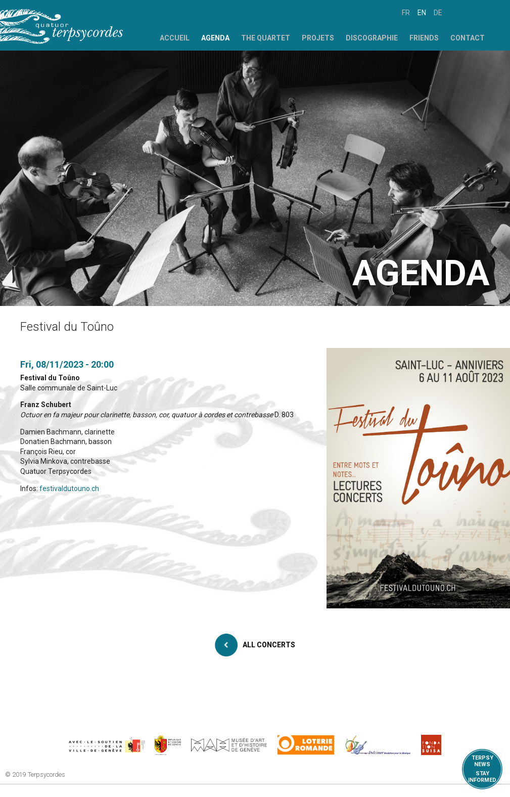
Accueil (175, 38)
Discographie (372, 38)
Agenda (215, 38)
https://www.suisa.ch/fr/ (431, 745)
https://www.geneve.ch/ (107, 745)
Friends (424, 38)
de (438, 13)
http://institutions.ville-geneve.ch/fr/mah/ (229, 745)
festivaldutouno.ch (69, 488)
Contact (467, 38)
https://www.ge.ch (168, 745)
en (422, 13)
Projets (318, 38)
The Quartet (265, 38)
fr (406, 13)
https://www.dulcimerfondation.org (378, 745)
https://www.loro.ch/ (306, 745)
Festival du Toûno (50, 378)
